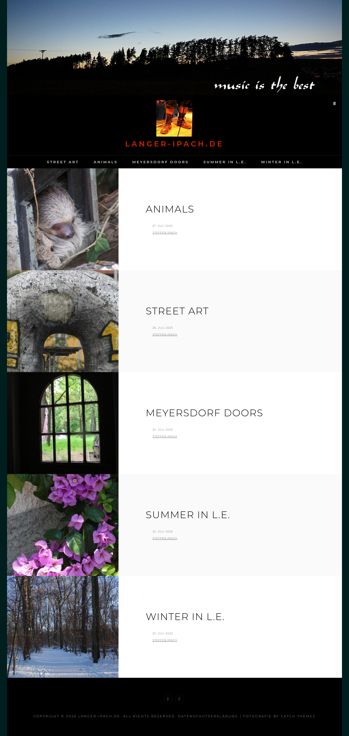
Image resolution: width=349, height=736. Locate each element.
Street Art (63, 162)
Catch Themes (298, 716)
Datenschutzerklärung (208, 716)
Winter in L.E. (281, 162)
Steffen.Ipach (164, 232)
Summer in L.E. (224, 162)
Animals (106, 162)
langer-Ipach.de (174, 143)
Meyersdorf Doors (160, 162)
